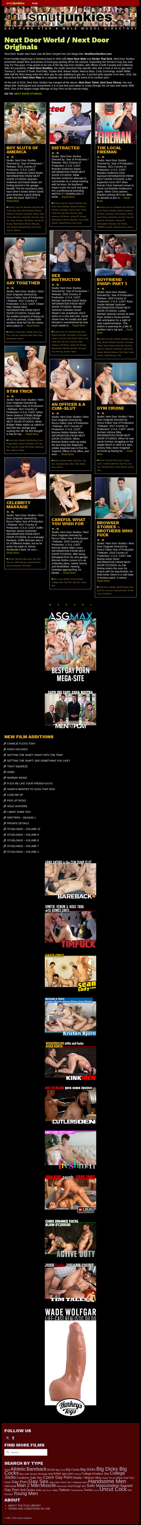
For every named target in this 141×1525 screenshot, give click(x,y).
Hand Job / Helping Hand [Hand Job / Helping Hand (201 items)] (74, 1482)
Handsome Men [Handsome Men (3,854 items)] (107, 1481)
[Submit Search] (7, 1452)
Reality (85, 220)
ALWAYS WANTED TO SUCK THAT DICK (31, 789)
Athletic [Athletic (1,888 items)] (18, 1469)
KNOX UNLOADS (17, 749)
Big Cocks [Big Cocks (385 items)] (73, 1469)
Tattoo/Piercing (24, 227)
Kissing (9, 224)
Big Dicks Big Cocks (34, 440)
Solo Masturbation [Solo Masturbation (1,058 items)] (103, 1485)
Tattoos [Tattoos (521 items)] (64, 1490)
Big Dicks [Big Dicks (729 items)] (88, 1469)
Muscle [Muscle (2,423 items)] (48, 1485)
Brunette (18, 214)
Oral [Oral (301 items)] (70, 1486)
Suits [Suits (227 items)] (38, 1490)
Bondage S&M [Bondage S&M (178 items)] (45, 1474)
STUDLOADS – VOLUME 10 (23, 829)
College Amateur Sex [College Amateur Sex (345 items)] (95, 1473)
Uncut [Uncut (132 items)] (96, 1490)
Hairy (13, 221)
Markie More (11, 339)
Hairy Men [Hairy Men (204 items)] (54, 1482)
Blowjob (31, 211)
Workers (17, 230)
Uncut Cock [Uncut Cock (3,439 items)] (113, 1489)
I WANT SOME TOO (18, 811)
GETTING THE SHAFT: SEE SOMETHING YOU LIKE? (38, 760)
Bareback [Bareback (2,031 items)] (36, 1469)
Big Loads (16, 211)
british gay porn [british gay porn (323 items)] (63, 1473)
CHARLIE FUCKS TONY (21, 743)
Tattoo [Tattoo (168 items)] (55, 1490)
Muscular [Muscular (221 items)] (62, 1486)
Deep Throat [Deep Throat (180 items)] (108, 1478)
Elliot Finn (17, 217)
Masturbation (18, 224)
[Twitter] (7, 1438)
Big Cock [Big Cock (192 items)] (60, 1469)
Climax (36, 214)
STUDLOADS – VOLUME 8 (23, 840)
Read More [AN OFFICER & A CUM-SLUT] (67, 454)
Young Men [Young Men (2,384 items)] (25, 1493)
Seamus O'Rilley (18, 450)
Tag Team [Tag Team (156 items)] (46, 1490)
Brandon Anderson (78, 207)
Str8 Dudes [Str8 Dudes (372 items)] (27, 1490)
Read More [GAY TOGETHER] (33, 325)
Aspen (71, 203)
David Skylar (72, 338)
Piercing (59, 352)
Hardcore (19, 221)
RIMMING (101, 227)
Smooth (14, 227)
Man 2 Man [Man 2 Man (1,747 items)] (28, 1485)
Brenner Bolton (66, 461)
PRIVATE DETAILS (18, 823)
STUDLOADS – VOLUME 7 (23, 846)
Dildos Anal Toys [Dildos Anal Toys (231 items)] (125, 1477)
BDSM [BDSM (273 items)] (51, 1469)
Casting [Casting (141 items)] (77, 1474)
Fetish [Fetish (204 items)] (7, 1482)
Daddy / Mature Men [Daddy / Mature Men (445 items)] (87, 1477)
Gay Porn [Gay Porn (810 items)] (20, 1482)
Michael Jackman (70, 348)
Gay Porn (35, 217)
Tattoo (73, 352)
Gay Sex (73, 213)
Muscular (35, 224)
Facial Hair (26, 217)
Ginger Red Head (26, 447)
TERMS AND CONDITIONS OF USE (29, 1508)
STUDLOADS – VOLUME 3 (23, 851)
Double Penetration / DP (28, 444)
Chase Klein (20, 332)
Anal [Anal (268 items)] (7, 1469)
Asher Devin (13, 440)
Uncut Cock (36, 227)
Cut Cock (62, 338)
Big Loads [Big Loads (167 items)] (24, 1474)
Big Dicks (81, 332)
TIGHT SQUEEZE (17, 766)
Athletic (117, 339)
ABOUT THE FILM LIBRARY (24, 1505)
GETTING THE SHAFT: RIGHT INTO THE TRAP (35, 754)
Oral (8, 227)
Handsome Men (25, 335)
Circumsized (82, 335)
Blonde (106, 211)
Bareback (27, 207)
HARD (11, 772)
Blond (24, 211)
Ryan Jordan (129, 352)
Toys (119, 356)
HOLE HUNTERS (17, 806)
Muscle (28, 224)
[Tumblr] (13, 1438)
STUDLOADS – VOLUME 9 (23, 834)
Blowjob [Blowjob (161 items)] (34, 1474)
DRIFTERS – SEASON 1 (21, 817)
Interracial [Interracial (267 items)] (10, 1486)
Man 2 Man (38, 335)
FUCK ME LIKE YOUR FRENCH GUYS (30, 783)
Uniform (9, 230)
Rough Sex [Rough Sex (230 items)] (79, 1486)
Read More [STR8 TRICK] (32, 434)
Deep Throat (81, 210)
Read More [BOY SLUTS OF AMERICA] (12, 200)
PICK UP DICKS (16, 800)
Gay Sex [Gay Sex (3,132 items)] (38, 1481)
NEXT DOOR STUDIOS (27, 93)
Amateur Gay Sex (15, 207)
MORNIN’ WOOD (17, 777)
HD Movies (28, 221)
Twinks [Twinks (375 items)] (88, 1490)
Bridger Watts (11, 444)
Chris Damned (120, 214)
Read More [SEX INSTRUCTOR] (79, 325)
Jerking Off (38, 221)
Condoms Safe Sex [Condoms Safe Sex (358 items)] (29, 1477)
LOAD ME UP (15, 794)
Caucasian (27, 214)
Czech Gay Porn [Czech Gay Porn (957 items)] (57, 1477)
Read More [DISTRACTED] (68, 196)
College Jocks (32, 332)
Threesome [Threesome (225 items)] (76, 1490)
